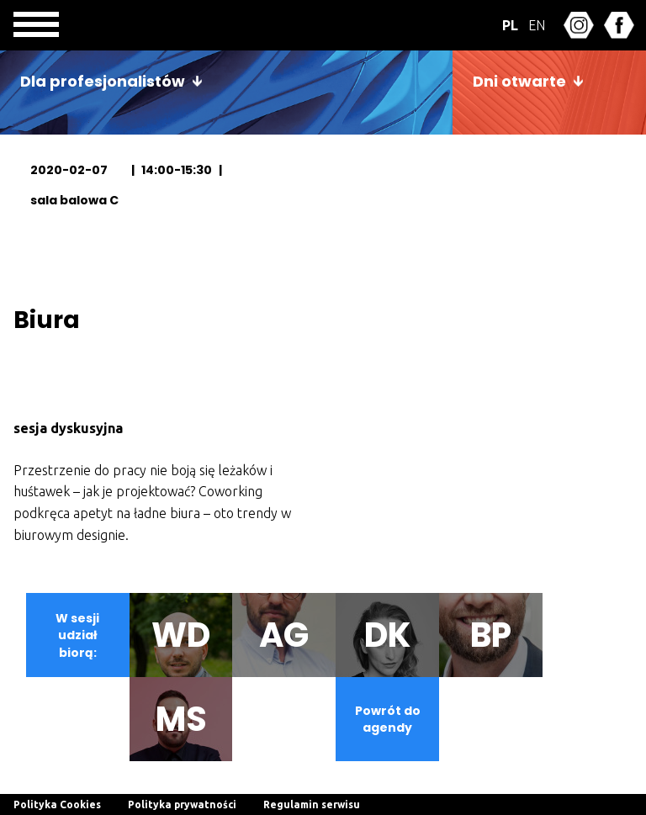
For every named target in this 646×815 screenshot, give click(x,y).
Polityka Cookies (57, 804)
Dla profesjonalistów (102, 81)
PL (510, 25)
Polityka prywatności (182, 804)
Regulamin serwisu (311, 804)
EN (536, 25)
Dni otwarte (519, 81)
